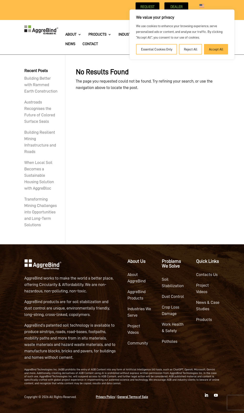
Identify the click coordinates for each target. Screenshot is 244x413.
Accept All (216, 49)
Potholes (169, 341)
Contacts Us (207, 274)
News (70, 44)
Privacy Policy (105, 396)
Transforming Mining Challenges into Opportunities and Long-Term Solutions (40, 212)
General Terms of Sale (132, 396)
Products (97, 34)
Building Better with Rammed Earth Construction (40, 84)
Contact (90, 44)
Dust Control (173, 296)
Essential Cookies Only (156, 49)
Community (137, 343)
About (70, 34)
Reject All (190, 49)
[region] (182, 34)
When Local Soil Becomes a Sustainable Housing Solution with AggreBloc (39, 175)
